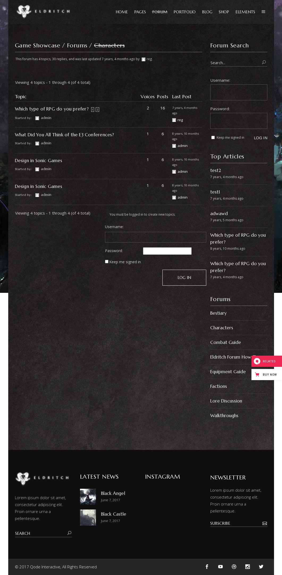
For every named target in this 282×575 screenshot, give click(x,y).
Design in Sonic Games (38, 160)
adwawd (219, 213)
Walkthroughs (224, 415)
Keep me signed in (125, 262)
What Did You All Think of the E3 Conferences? (64, 135)
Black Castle (113, 514)
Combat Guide (225, 342)
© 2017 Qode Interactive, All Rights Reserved (56, 566)
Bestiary (218, 313)
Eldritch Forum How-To (234, 357)
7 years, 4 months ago (118, 59)
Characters (221, 328)
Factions (218, 386)
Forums (77, 45)
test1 (215, 192)
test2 (215, 170)
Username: (114, 226)
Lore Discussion (226, 401)
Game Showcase (37, 45)
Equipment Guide (228, 372)
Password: (114, 250)
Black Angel (113, 493)
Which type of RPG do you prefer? (52, 109)
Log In (184, 277)
